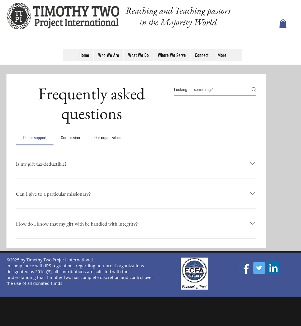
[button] (283, 23)
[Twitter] (259, 268)
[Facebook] (244, 268)
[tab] (34, 137)
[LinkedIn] (273, 268)
